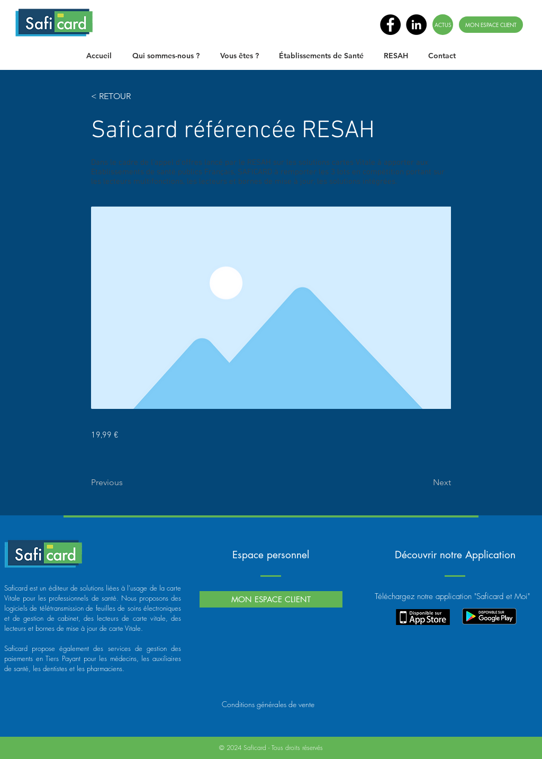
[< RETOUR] (126, 96)
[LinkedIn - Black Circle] (416, 24)
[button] (166, 55)
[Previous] (126, 482)
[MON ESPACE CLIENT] (491, 24)
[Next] (424, 482)
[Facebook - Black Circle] (390, 24)
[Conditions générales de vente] (268, 704)
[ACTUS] (442, 24)
